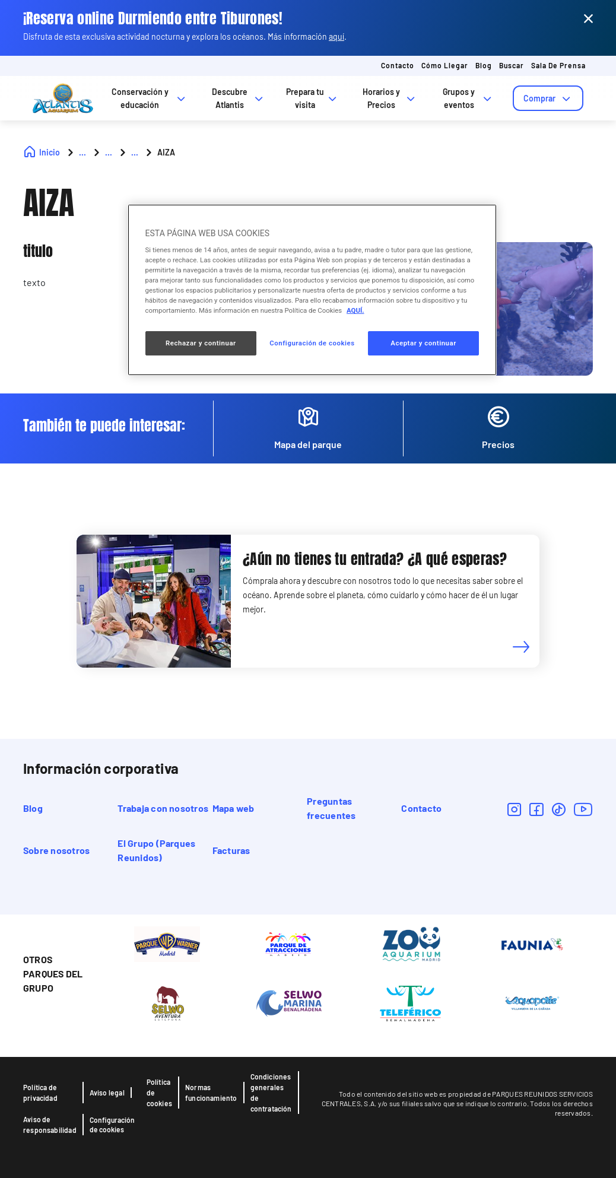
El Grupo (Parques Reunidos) (156, 850)
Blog (483, 65)
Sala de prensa (558, 65)
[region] (312, 290)
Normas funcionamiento (211, 1092)
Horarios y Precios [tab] (390, 98)
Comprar (548, 98)
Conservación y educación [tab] (150, 98)
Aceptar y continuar (423, 343)
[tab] (548, 98)
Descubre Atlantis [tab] (238, 98)
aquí (336, 36)
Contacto (397, 65)
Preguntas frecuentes (331, 808)
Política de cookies (159, 1092)
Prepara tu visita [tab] (312, 98)
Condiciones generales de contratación (271, 1092)
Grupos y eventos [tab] (468, 98)
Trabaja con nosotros (163, 808)
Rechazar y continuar (201, 343)
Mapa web (233, 808)
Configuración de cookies (112, 1124)
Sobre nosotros (56, 850)
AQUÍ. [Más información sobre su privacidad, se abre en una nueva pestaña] (355, 310)
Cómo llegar (444, 65)
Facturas (231, 850)
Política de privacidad (40, 1092)
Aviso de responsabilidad (50, 1124)
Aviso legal (107, 1092)
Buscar (511, 65)
